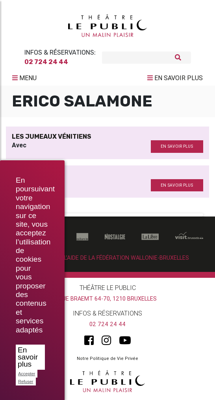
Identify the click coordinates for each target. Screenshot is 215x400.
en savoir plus (177, 146)
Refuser (25, 381)
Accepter (26, 373)
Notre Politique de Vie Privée (107, 358)
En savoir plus (28, 357)
